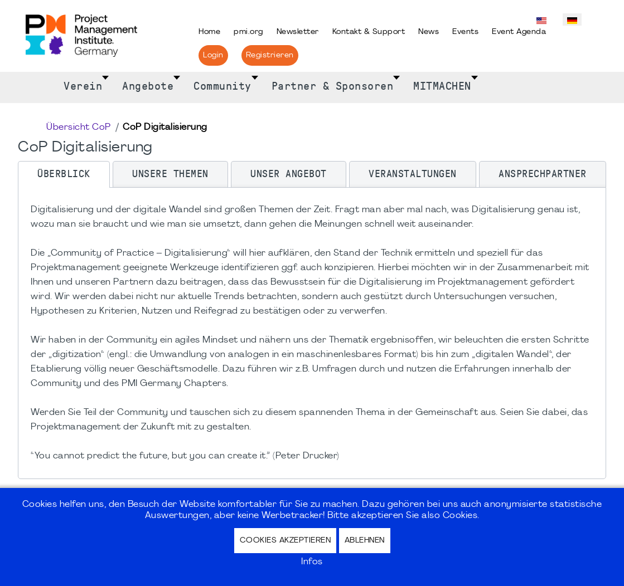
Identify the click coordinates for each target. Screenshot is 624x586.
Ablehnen (365, 540)
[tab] (64, 174)
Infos (312, 562)
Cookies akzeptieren (285, 540)
